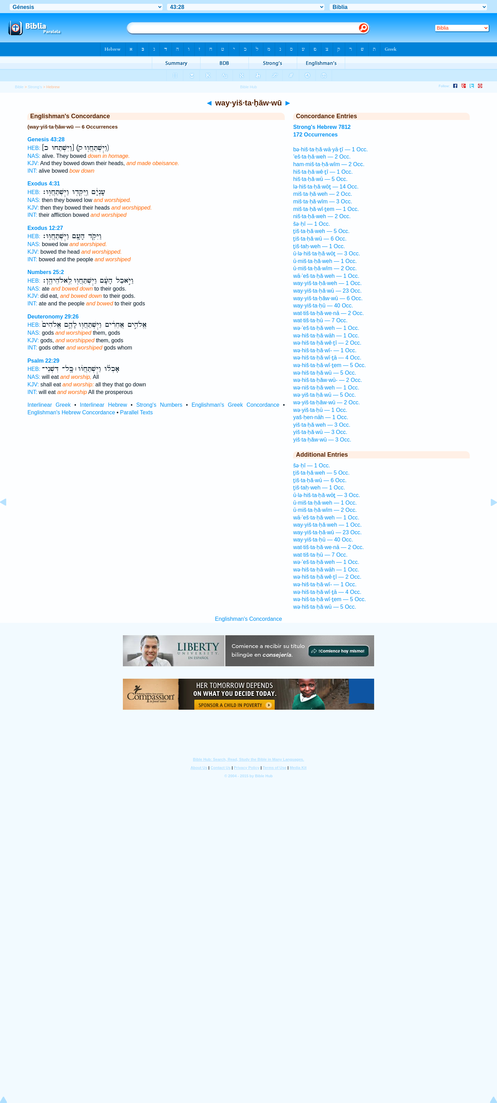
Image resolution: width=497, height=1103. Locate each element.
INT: (32, 171)
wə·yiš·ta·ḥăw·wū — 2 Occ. (326, 402)
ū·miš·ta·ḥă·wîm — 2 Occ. (325, 268)
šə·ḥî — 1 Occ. (311, 224)
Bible (19, 87)
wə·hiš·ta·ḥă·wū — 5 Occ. (324, 373)
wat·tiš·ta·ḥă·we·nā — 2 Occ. (328, 313)
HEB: (33, 148)
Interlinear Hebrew (103, 405)
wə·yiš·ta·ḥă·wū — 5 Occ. (324, 395)
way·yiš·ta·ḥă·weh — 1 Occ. (327, 283)
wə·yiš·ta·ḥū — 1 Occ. (320, 410)
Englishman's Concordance (248, 619)
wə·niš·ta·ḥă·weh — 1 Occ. (326, 388)
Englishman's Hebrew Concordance (71, 412)
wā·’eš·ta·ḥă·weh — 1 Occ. (326, 276)
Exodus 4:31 (43, 183)
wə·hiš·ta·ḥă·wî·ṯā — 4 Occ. (327, 358)
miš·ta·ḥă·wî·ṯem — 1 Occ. (326, 209)
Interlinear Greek (48, 405)
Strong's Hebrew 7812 (322, 127)
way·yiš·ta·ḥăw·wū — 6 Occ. (327, 298)
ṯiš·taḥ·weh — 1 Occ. (319, 246)
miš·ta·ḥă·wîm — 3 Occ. (322, 201)
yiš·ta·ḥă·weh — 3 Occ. (321, 425)
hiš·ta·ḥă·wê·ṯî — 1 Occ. (323, 172)
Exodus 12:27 (45, 228)
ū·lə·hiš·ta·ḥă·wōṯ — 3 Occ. (326, 253)
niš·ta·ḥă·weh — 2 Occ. (322, 216)
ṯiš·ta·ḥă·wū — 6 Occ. (320, 239)
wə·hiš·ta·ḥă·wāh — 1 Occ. (326, 335)
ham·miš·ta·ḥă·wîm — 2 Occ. (328, 164)
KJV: (33, 163)
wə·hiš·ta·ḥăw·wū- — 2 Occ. (327, 380)
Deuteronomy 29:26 (53, 317)
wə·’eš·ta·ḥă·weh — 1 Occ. (326, 328)
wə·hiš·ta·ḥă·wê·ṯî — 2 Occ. (327, 343)
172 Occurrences (315, 135)
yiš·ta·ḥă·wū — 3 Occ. (320, 432)
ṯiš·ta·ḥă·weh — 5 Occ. (321, 231)
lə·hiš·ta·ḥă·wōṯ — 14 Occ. (326, 187)
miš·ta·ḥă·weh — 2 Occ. (322, 194)
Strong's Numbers (159, 405)
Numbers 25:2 (45, 272)
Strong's (35, 87)
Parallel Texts (136, 412)
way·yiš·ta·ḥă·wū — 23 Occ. (327, 291)
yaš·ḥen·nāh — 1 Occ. (320, 417)
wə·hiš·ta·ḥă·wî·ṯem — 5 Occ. (329, 365)
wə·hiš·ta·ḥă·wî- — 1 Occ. (324, 350)
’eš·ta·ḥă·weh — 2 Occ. (322, 157)
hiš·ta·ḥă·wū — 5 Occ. (320, 179)
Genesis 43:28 (46, 139)
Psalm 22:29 (43, 361)
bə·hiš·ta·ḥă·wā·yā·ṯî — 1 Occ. (330, 149)
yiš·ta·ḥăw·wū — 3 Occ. (322, 440)
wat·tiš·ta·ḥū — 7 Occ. (320, 320)
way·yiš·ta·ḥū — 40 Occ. (323, 305)
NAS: (33, 156)
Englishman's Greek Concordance (235, 405)
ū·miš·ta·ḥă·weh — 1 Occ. (325, 261)
